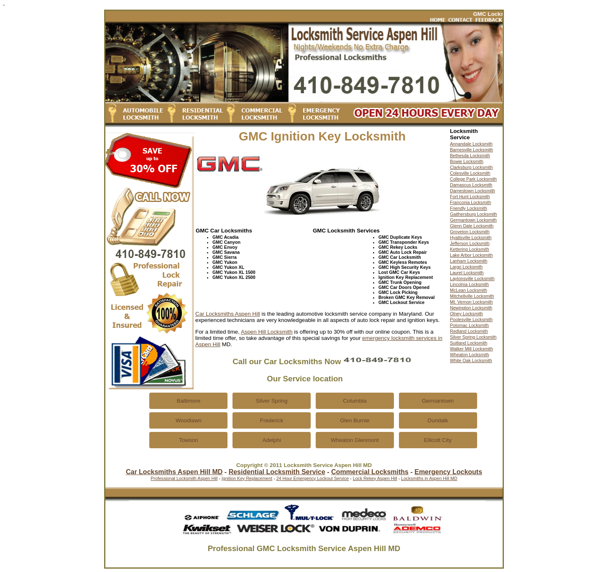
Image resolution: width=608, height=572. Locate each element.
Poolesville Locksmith (471, 319)
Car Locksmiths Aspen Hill (227, 314)
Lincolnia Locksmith (469, 284)
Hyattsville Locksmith (471, 237)
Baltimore (188, 401)
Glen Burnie (354, 420)
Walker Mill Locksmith (471, 348)
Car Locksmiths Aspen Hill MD (174, 471)
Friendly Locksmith (468, 208)
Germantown (438, 401)
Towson (188, 440)
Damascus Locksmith (471, 184)
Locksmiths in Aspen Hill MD (429, 478)
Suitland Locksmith (468, 342)
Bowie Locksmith (466, 161)
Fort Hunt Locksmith (470, 196)
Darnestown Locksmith (472, 190)
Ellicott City (438, 440)
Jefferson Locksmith (470, 243)
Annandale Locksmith (471, 143)
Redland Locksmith (469, 331)
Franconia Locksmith (470, 202)
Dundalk (438, 420)
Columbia (354, 401)
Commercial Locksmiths (370, 471)
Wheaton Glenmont (355, 440)
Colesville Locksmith (470, 173)
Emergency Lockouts (448, 471)
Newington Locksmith (471, 307)
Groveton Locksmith (470, 231)
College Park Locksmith (473, 178)
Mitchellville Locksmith (472, 296)
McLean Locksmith (468, 290)
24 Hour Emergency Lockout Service (312, 478)
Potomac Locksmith (469, 325)
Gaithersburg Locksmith (473, 214)
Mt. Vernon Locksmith (471, 301)
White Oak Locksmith (471, 360)
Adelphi (271, 440)
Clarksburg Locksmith (471, 167)
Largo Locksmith (466, 266)
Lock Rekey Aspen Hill (375, 478)
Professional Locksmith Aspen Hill (184, 478)
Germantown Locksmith (473, 219)
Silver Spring (272, 401)
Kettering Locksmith (469, 249)
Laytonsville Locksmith (472, 278)
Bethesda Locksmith (470, 155)
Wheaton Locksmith (469, 354)
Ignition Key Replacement (247, 478)
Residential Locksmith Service (277, 471)
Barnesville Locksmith (471, 149)
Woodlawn (189, 420)
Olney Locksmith (466, 313)
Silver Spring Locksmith (473, 337)
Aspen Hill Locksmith (267, 332)
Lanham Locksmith (468, 260)
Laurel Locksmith (467, 272)
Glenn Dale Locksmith (471, 225)
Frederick (272, 420)
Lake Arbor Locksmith (471, 255)
